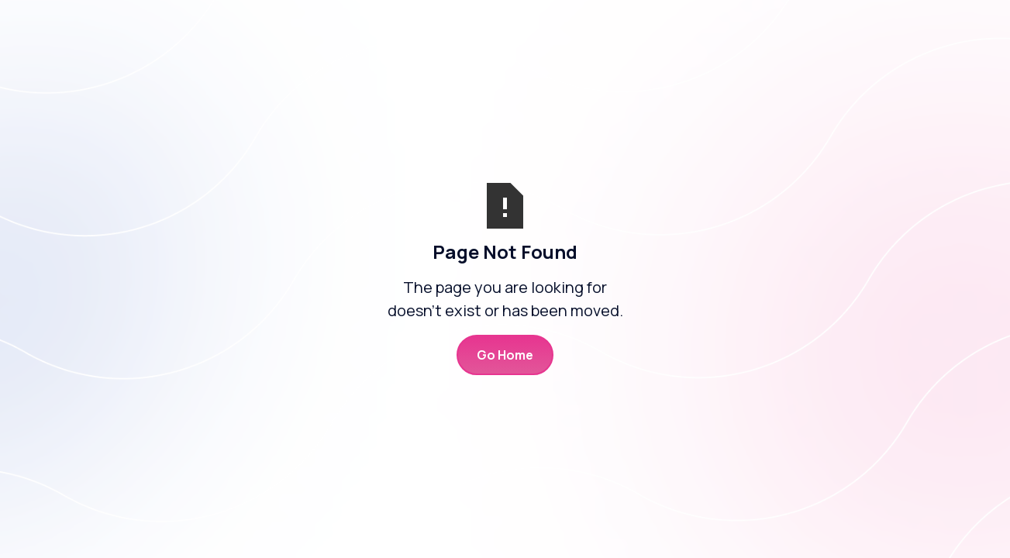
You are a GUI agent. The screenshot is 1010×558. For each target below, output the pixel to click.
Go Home (505, 354)
